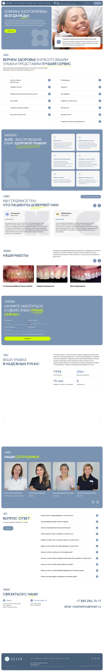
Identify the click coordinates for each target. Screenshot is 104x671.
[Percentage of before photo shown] (18, 274)
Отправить (27, 338)
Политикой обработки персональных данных (35, 334)
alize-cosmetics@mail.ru (82, 606)
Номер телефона (33, 320)
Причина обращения (9, 327)
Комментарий (31, 327)
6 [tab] (9, 502)
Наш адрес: (58, 3)
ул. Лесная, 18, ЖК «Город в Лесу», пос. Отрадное (66, 4)
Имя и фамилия (8, 320)
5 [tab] (8, 502)
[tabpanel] (16, 498)
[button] (97, 3)
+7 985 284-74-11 (88, 601)
